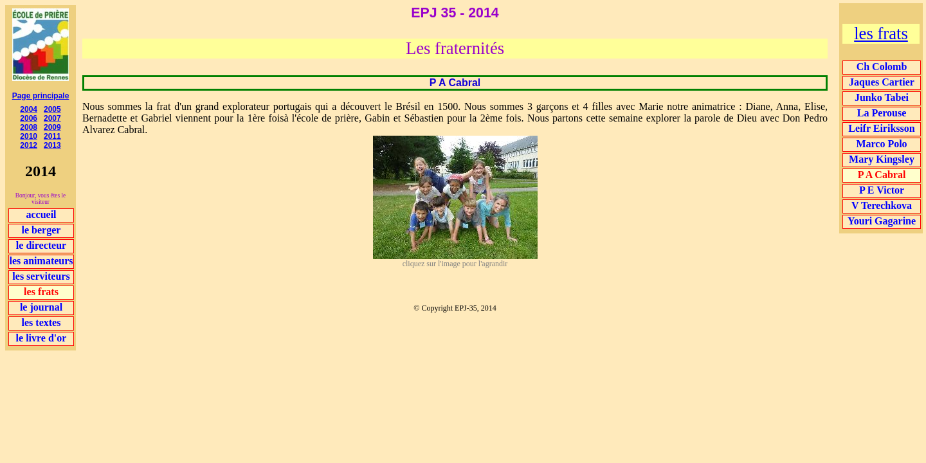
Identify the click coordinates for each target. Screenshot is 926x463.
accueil (41, 214)
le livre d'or (41, 337)
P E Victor (881, 190)
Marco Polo (881, 143)
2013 (52, 145)
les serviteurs (40, 276)
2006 (28, 118)
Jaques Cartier (881, 82)
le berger (41, 229)
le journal (41, 307)
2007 (52, 118)
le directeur (41, 245)
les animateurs (41, 260)
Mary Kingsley (881, 159)
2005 (52, 109)
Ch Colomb (882, 66)
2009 (52, 127)
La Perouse (882, 112)
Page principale (40, 95)
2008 (28, 127)
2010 (28, 136)
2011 (52, 136)
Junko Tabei (882, 97)
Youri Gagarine (882, 220)
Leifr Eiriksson (881, 128)
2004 (28, 109)
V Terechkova (881, 205)
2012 (28, 145)
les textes (41, 322)
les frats (881, 33)
